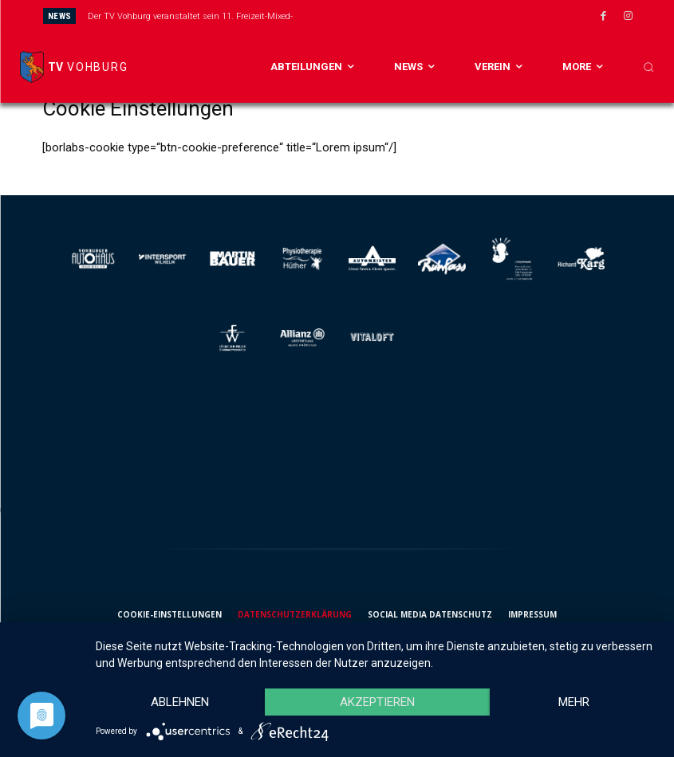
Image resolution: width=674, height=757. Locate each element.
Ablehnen (180, 702)
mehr (573, 702)
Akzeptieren (377, 702)
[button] (648, 66)
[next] (386, 15)
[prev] (360, 15)
